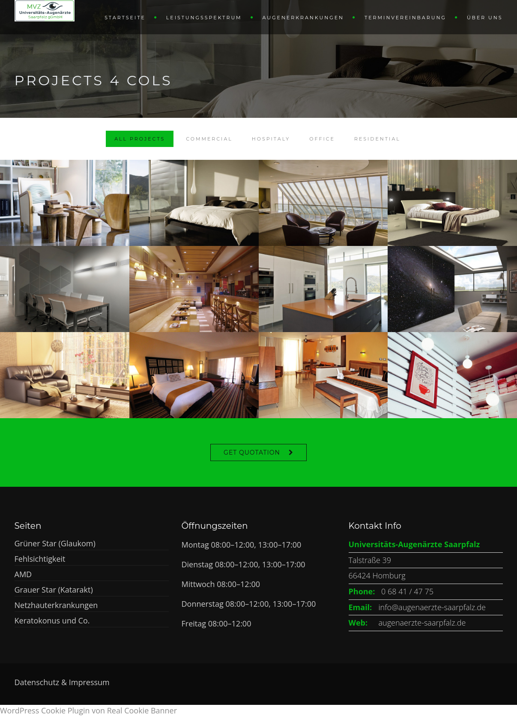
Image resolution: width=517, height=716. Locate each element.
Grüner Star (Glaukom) (55, 543)
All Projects (139, 139)
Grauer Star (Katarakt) (54, 589)
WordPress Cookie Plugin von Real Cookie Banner (88, 710)
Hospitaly (271, 139)
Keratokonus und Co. (52, 620)
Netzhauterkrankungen (56, 605)
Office (322, 139)
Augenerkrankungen (303, 18)
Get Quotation (252, 452)
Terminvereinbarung (405, 18)
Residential (377, 139)
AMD (23, 574)
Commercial (209, 139)
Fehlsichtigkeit (40, 559)
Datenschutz (38, 682)
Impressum (89, 682)
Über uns (485, 18)
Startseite (125, 18)
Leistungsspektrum (204, 18)
